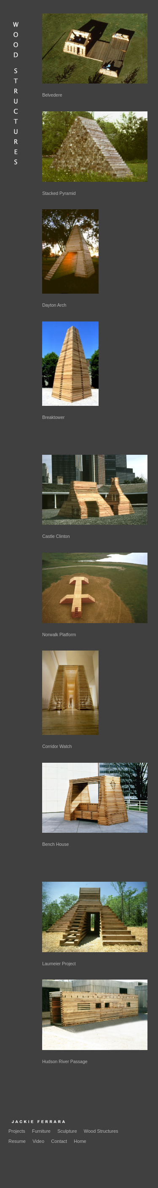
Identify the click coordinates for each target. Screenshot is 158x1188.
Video (38, 1141)
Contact (59, 1141)
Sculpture (67, 1131)
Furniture (41, 1131)
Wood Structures (101, 1131)
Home (80, 1141)
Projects (16, 1131)
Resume (17, 1141)
